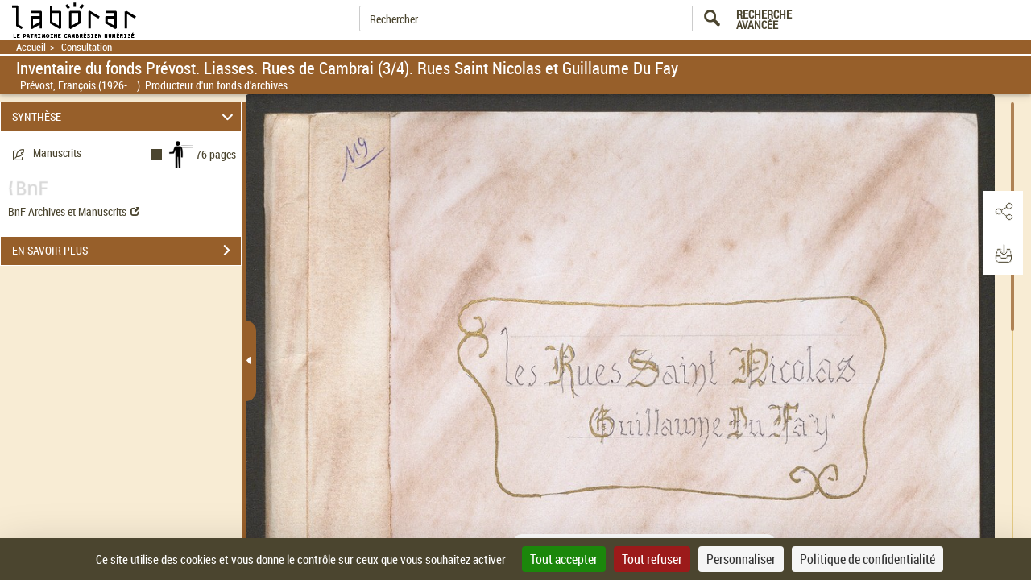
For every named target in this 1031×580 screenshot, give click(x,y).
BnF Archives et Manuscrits (73, 211)
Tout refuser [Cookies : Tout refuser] (652, 559)
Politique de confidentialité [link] (867, 559)
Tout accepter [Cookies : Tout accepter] (564, 559)
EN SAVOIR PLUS (126, 250)
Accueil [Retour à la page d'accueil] (31, 47)
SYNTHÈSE (125, 116)
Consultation (86, 47)
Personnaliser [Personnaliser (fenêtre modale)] (741, 559)
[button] (1003, 212)
